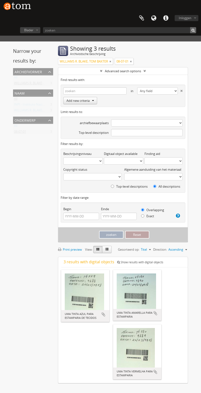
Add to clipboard (103, 314)
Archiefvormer (28, 71)
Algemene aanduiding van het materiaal (152, 169)
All (15, 78)
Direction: (160, 249)
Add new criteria (80, 100)
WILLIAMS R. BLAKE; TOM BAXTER (38, 84)
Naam (19, 92)
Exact (147, 216)
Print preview (70, 249)
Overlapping (152, 210)
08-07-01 (20, 132)
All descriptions (166, 186)
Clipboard (142, 18)
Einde (105, 209)
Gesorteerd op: (128, 249)
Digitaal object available (120, 154)
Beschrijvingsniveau (77, 154)
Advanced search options (123, 71)
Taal (154, 18)
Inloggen (185, 18)
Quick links (166, 18)
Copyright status (75, 169)
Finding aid (152, 154)
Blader (28, 30)
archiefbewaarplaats (94, 123)
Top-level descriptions (129, 186)
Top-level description (94, 132)
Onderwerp (25, 120)
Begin (67, 209)
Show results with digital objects (140, 262)
